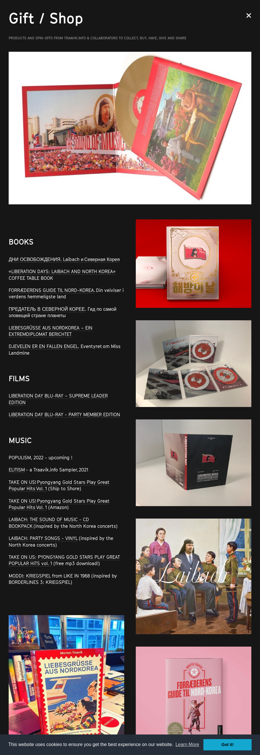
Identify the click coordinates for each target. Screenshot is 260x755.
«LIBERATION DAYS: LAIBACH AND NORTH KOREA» (62, 271)
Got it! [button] (228, 744)
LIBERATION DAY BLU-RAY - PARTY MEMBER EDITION (64, 414)
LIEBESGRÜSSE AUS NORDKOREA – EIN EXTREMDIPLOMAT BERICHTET (50, 331)
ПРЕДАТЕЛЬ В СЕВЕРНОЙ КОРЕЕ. (47, 309)
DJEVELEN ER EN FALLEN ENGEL (43, 346)
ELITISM (17, 470)
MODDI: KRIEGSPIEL (30, 576)
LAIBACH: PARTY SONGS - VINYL (43, 538)
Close (248, 15)
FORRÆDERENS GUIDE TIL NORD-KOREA (51, 290)
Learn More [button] (187, 744)
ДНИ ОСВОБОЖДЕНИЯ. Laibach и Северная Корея (64, 259)
